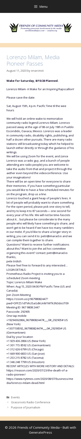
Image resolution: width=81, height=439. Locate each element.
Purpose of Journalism (25, 407)
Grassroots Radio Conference (30, 402)
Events (15, 397)
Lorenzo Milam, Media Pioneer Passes (33, 60)
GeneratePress (40, 432)
